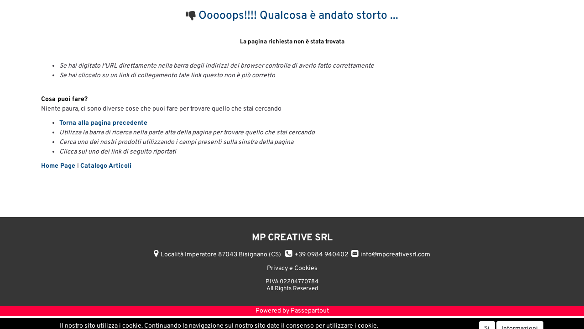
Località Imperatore (221, 255)
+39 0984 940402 (321, 255)
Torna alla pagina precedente (103, 123)
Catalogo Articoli (105, 166)
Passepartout (310, 311)
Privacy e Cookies (292, 268)
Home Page (59, 166)
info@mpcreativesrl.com (395, 255)
